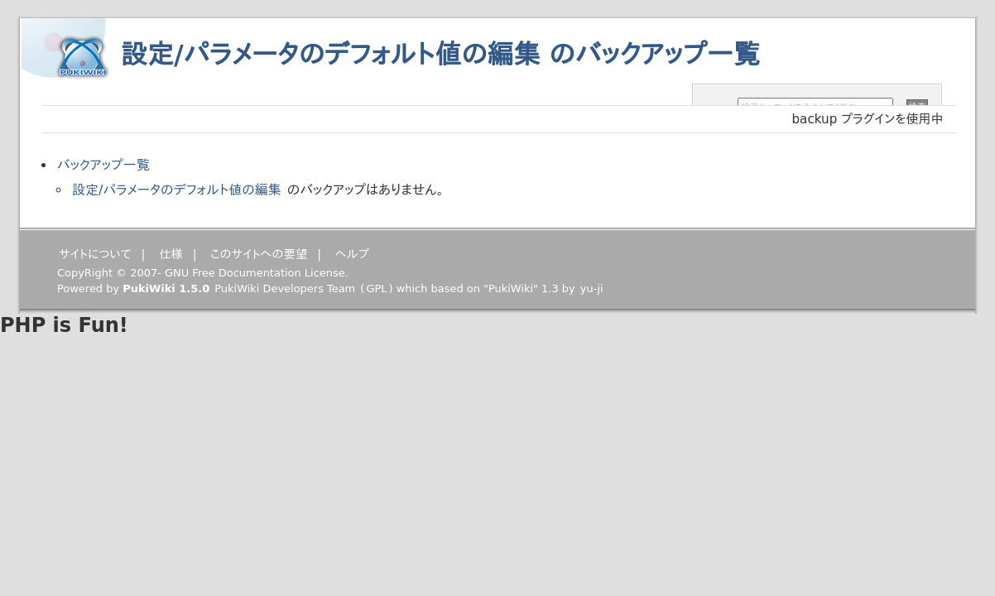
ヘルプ (352, 254)
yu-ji (591, 288)
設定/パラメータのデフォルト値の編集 (176, 190)
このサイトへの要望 (258, 254)
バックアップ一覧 (103, 165)
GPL (376, 288)
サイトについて (95, 254)
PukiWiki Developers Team (284, 288)
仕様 (171, 254)
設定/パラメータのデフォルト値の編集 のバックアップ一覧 (440, 54)
